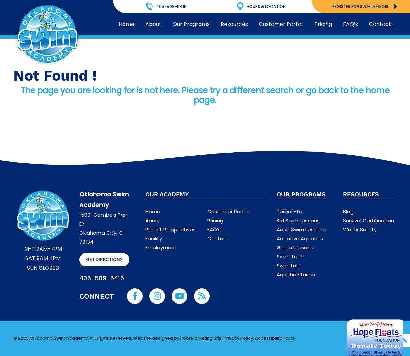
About (153, 220)
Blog (348, 211)
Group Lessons (295, 247)
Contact (218, 238)
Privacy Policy (238, 338)
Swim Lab (288, 265)
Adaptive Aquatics (300, 238)
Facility (153, 238)
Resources (361, 194)
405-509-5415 (101, 278)
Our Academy (167, 194)
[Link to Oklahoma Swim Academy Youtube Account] (179, 296)
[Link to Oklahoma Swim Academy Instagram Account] (157, 296)
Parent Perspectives (170, 229)
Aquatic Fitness (296, 274)
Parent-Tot (291, 211)
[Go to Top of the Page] (403, 340)
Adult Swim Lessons (301, 229)
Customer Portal (228, 211)
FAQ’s (214, 229)
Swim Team (291, 256)
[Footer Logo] (43, 216)
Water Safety (360, 229)
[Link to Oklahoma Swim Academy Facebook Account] (135, 296)
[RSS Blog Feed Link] (202, 296)
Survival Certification (368, 220)
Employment (161, 247)
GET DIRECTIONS (104, 259)
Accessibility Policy (275, 338)
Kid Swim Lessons (298, 220)
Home (152, 211)
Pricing (215, 220)
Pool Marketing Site (201, 338)
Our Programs (301, 194)
